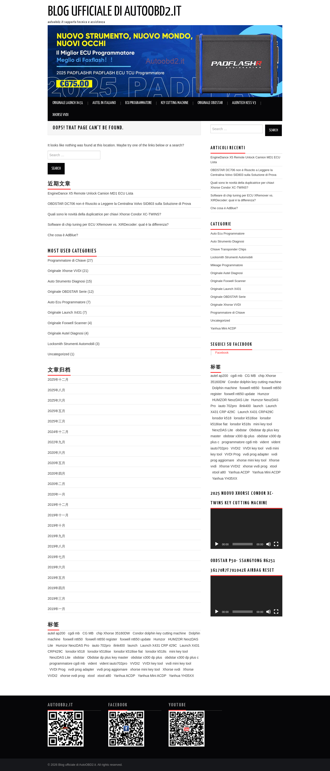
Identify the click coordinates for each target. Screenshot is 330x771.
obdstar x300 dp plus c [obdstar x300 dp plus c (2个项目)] (182, 657)
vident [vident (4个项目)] (92, 663)
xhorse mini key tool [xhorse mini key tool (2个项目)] (145, 669)
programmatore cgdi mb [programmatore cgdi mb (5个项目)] (67, 663)
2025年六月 (56, 400)
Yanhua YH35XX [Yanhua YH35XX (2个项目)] (181, 676)
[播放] (216, 544)
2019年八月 (56, 546)
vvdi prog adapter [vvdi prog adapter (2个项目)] (81, 669)
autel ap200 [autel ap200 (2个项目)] (56, 633)
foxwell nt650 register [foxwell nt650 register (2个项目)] (101, 639)
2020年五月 (56, 463)
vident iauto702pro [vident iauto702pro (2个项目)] (113, 663)
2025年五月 (56, 411)
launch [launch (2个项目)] (132, 645)
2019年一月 (56, 609)
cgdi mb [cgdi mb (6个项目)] (74, 633)
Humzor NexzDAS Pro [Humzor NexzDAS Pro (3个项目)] (72, 645)
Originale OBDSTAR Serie (67, 291)
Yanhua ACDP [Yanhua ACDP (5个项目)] (124, 676)
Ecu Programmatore (138, 103)
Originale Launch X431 (67, 103)
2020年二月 (56, 484)
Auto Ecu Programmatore (66, 302)
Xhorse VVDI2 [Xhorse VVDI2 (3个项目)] (229, 466)
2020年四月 (56, 473)
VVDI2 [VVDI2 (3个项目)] (135, 663)
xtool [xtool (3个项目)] (91, 676)
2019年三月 (56, 598)
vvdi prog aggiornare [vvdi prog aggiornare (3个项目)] (112, 669)
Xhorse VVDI (60, 115)
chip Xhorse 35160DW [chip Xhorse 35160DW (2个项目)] (113, 633)
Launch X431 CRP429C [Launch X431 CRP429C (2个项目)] (255, 412)
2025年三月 (56, 421)
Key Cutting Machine (174, 103)
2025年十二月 (58, 379)
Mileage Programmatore (227, 265)
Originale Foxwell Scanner (67, 323)
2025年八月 (56, 390)
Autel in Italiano (104, 103)
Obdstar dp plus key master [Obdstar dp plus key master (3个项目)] (107, 657)
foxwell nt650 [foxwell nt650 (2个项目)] (73, 639)
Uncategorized (58, 354)
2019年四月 (56, 588)
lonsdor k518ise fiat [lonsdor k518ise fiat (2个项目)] (128, 651)
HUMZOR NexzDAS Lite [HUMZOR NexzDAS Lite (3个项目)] (230, 400)
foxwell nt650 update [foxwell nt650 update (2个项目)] (135, 639)
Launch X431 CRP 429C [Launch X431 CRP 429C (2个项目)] (158, 645)
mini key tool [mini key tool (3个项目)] (178, 651)
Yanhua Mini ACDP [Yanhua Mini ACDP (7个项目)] (152, 676)
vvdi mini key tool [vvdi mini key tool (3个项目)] (178, 663)
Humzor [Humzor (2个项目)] (159, 639)
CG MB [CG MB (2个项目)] (88, 633)
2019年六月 (56, 567)
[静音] (268, 544)
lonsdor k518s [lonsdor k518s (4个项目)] (156, 651)
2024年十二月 (58, 432)
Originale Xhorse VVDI (64, 271)
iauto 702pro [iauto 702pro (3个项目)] (101, 645)
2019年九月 (56, 536)
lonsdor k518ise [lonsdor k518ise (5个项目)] (99, 651)
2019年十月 (56, 525)
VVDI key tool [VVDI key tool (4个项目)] (152, 663)
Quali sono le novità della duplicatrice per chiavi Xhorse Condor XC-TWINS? (104, 214)
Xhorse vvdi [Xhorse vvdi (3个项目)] (171, 669)
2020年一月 (56, 494)
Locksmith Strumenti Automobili (71, 344)
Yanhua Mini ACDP (223, 328)
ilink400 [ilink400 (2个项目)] (119, 645)
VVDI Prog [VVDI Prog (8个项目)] (57, 669)
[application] (246, 529)
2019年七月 (56, 557)
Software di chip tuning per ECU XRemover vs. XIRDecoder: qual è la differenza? (108, 224)
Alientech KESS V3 (244, 103)
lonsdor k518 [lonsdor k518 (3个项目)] (75, 651)
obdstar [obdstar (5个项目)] (79, 657)
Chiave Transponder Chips (228, 249)
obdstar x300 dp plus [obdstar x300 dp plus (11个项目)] (146, 657)
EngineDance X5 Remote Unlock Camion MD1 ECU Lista (90, 193)
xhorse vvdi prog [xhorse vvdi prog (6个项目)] (72, 676)
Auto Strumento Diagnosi (66, 281)
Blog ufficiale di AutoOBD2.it (115, 11)
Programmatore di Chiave (67, 260)
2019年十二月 (58, 504)
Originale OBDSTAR (210, 103)
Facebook (221, 352)
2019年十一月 (58, 515)
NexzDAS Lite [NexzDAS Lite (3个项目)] (60, 657)
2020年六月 (56, 453)
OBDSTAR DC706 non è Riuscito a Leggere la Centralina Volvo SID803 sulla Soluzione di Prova (119, 204)
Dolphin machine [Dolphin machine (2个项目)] (224, 388)
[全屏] (276, 544)
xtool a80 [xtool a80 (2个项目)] (104, 676)
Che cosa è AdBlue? (63, 235)
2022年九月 (56, 442)
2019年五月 (56, 578)
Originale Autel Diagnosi (65, 333)
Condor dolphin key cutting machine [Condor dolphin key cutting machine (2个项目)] (159, 633)
